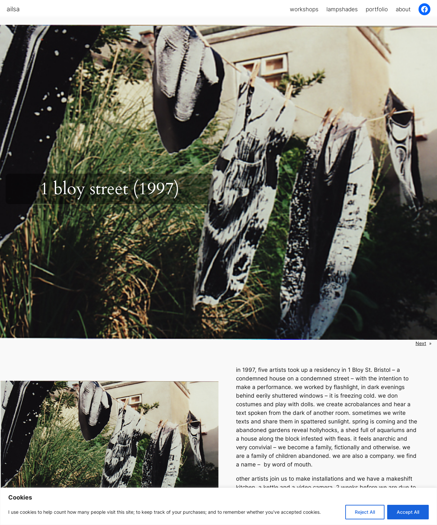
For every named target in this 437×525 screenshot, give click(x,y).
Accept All (408, 512)
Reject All (365, 512)
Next (421, 343)
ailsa (13, 9)
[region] (218, 506)
